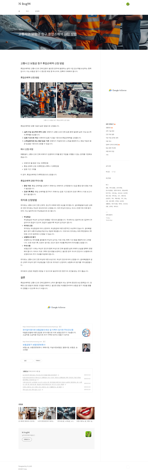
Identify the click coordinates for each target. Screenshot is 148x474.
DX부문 (122, 201)
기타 (107, 155)
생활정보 (25, 371)
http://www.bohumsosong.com (32, 341)
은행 (107, 206)
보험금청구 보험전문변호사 (34, 345)
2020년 (125, 204)
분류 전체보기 (110, 124)
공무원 (111, 206)
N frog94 (24, 4)
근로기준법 (119, 188)
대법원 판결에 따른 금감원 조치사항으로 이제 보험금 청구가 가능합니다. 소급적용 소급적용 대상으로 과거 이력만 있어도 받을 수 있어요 (49, 334)
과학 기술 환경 (110, 131)
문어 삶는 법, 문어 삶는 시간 (32, 389)
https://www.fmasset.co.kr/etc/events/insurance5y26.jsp (40, 327)
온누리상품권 (109, 190)
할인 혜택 (111, 201)
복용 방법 (117, 198)
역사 (113, 198)
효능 (125, 198)
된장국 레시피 (117, 190)
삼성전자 (108, 198)
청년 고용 (108, 196)
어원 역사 (108, 141)
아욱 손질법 (112, 188)
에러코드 (116, 206)
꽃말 (107, 188)
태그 (27, 11)
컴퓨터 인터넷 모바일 (112, 144)
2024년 (120, 193)
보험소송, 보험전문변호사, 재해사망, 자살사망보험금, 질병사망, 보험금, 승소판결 (50, 349)
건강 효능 (114, 193)
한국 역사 (108, 193)
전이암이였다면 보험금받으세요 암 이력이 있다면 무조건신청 (48, 330)
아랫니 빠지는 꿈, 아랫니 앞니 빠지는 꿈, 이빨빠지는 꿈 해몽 (42, 387)
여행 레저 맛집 (110, 151)
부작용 (117, 201)
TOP (128, 467)
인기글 (113, 172)
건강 (107, 201)
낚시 (119, 196)
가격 (122, 198)
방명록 (37, 11)
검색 (123, 4)
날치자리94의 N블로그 (28, 435)
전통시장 (123, 196)
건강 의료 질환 (110, 134)
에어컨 (120, 204)
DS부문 (125, 193)
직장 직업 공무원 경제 (112, 138)
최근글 (108, 172)
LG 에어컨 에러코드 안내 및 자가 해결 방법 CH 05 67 (40, 375)
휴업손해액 (125, 190)
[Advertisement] (56, 307)
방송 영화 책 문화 (111, 148)
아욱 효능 (114, 196)
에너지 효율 (114, 204)
